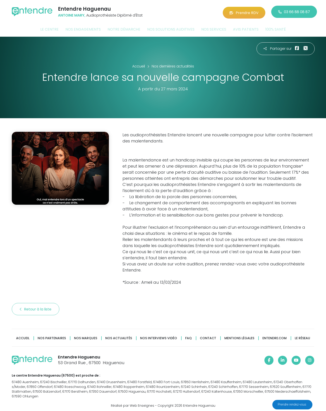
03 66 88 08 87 (294, 11)
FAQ (188, 337)
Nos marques (85, 337)
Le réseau (302, 337)
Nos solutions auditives (170, 28)
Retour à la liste (35, 307)
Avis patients (246, 28)
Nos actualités (118, 337)
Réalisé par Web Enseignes (132, 404)
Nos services (213, 28)
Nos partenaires (52, 337)
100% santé (275, 28)
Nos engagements (83, 28)
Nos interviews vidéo (158, 337)
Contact (208, 337)
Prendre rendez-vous (292, 404)
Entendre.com (274, 337)
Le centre (49, 28)
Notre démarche (124, 28)
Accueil (22, 337)
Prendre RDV (244, 11)
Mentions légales (239, 337)
